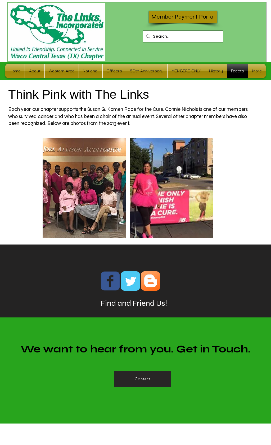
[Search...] (182, 36)
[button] (84, 188)
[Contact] (142, 379)
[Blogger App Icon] (150, 281)
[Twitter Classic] (130, 281)
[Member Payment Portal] (183, 17)
